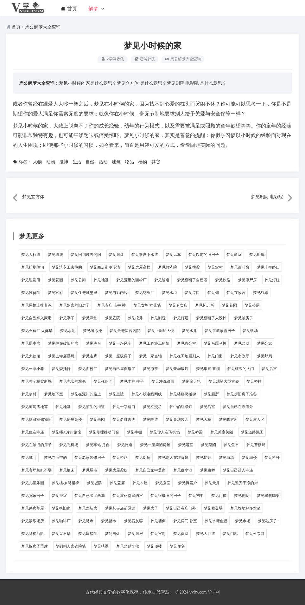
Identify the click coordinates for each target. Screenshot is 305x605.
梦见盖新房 (87, 508)
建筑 (116, 161)
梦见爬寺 (85, 521)
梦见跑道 (124, 445)
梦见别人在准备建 (173, 457)
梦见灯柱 (272, 280)
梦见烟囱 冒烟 (208, 369)
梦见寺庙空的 (55, 457)
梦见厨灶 (116, 254)
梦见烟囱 (66, 470)
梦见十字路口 (268, 267)
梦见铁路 (222, 280)
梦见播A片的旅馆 (66, 432)
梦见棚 (213, 292)
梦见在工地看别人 (184, 356)
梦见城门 (28, 457)
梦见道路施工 (252, 432)
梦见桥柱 (254, 381)
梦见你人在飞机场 (164, 432)
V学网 (214, 592)
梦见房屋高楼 (139, 267)
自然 (90, 161)
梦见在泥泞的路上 (86, 394)
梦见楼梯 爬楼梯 (65, 483)
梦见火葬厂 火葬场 (37, 331)
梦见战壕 (260, 292)
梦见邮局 (264, 356)
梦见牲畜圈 (30, 292)
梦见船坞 (256, 254)
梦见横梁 (192, 267)
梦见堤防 (94, 483)
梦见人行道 (30, 254)
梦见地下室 (53, 394)
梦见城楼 (249, 457)
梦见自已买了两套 (89, 495)
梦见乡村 (28, 394)
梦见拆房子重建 (34, 546)
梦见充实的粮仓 (72, 381)
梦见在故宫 (235, 292)
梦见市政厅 (239, 356)
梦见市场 (242, 521)
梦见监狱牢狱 (127, 546)
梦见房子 (150, 508)
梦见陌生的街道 (91, 407)
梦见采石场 (61, 533)
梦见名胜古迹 (123, 419)
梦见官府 (55, 292)
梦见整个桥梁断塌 (36, 381)
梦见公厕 (78, 280)
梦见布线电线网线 (146, 394)
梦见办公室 (186, 343)
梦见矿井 (203, 457)
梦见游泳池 (92, 331)
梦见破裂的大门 (240, 369)
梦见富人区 (254, 419)
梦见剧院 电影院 (183, 83)
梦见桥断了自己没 (192, 280)
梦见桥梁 (195, 432)
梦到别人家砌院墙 (70, 546)
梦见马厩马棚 (215, 343)
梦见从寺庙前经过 (120, 508)
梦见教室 (234, 254)
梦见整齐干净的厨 (242, 483)
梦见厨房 (142, 457)
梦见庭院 (112, 318)
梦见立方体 (128, 83)
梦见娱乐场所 (32, 521)
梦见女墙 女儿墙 (147, 305)
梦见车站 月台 (98, 445)
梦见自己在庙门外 (181, 508)
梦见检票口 (254, 533)
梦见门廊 (230, 533)
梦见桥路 (120, 457)
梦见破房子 (243, 318)
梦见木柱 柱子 (132, 381)
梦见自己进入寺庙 (238, 470)
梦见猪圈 (101, 546)
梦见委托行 (61, 369)
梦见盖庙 (117, 483)
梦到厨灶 (112, 533)
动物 (50, 161)
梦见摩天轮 (191, 381)
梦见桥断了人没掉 (211, 318)
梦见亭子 (66, 318)
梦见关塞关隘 (221, 432)
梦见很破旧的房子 (165, 495)
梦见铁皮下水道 (144, 254)
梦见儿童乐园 (32, 483)
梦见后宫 (269, 369)
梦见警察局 (255, 445)
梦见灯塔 (180, 318)
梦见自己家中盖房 (150, 470)
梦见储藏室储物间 (36, 419)
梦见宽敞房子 (32, 495)
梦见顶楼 (154, 546)
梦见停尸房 (247, 280)
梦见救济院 (167, 267)
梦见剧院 (158, 318)
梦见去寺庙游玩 (61, 356)
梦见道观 (55, 254)
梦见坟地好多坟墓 (245, 508)
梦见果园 (97, 419)
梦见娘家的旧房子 (74, 305)
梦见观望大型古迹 (223, 381)
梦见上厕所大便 (161, 331)
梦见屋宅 (89, 470)
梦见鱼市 (231, 445)
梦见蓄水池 (182, 470)
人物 (37, 161)
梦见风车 (173, 254)
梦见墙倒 (158, 521)
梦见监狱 (241, 343)
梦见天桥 (203, 419)
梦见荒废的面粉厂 (131, 280)
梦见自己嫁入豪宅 (36, 318)
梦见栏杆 (272, 457)
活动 (103, 161)
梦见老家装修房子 (89, 457)
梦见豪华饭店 (177, 369)
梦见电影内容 (116, 292)
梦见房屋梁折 (116, 470)
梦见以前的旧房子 (203, 254)
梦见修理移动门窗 (104, 432)
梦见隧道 (161, 280)
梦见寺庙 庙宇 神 (111, 305)
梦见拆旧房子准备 (241, 394)
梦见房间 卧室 (185, 521)
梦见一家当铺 (150, 356)
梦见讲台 (93, 343)
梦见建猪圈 (87, 533)
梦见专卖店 (177, 305)
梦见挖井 (135, 318)
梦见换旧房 (61, 508)
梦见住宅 (177, 546)
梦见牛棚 (134, 432)
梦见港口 (192, 292)
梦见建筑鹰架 (268, 495)
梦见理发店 (30, 280)
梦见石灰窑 (133, 521)
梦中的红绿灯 (180, 407)
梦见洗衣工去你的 (67, 267)
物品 (129, 161)
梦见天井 (212, 483)
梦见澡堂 (89, 318)
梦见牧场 (250, 331)
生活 (77, 161)
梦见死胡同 (102, 381)
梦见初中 (196, 495)
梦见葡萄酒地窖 (34, 407)
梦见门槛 (218, 495)
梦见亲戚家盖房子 (220, 331)
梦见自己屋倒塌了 (120, 369)
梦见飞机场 (68, 445)
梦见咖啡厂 (61, 521)
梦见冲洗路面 (162, 381)
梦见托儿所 (204, 305)
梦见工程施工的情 (154, 343)
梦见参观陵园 (177, 419)
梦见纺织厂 (144, 292)
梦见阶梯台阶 (32, 533)
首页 (69, 8)
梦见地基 (101, 280)
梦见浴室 (185, 445)
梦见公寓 (264, 343)
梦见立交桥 (152, 407)
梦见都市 (108, 521)
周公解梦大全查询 (42, 27)
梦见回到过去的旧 (86, 254)
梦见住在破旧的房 (63, 343)
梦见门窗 (215, 356)
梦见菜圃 (208, 445)
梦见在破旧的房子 (36, 445)
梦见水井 (189, 331)
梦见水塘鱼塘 (216, 521)
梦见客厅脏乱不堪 (36, 470)
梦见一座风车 (120, 343)
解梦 (93, 8)
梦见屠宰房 (30, 343)
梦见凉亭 (150, 369)
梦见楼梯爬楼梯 (182, 394)
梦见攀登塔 (213, 508)
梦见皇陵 (116, 394)
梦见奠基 (180, 533)
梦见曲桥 (207, 470)
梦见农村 (215, 267)
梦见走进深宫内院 (125, 331)
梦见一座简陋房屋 (155, 445)
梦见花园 (55, 280)
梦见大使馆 (30, 356)
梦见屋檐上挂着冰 (36, 305)
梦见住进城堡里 (84, 292)
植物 (142, 161)
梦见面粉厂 (87, 369)
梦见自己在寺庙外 (238, 407)
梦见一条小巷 (32, 369)
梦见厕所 (211, 394)
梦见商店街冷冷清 (105, 267)
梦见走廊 (89, 356)
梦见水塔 (169, 292)
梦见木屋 (140, 483)
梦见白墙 (226, 457)
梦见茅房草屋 (32, 508)
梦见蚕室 (162, 483)
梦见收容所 (228, 419)
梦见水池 (67, 331)
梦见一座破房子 (118, 356)
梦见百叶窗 (239, 267)
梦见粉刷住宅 (32, 267)
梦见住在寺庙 (32, 432)
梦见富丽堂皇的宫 (127, 495)
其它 (155, 161)
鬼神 (63, 161)
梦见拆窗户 (187, 483)
